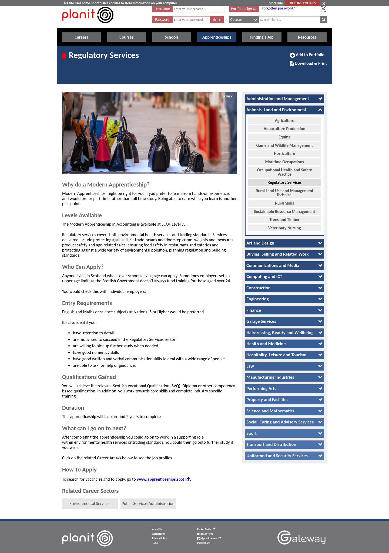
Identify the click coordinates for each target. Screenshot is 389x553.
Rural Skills (284, 202)
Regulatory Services (284, 182)
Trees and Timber (285, 219)
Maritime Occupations (284, 161)
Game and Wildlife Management (284, 144)
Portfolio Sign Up (244, 8)
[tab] (284, 98)
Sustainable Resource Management (284, 210)
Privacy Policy (159, 538)
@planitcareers (209, 538)
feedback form (205, 533)
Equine (284, 136)
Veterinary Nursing (284, 227)
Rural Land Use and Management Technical (284, 192)
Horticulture (284, 153)
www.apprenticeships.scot (163, 479)
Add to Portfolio (307, 57)
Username (162, 8)
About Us (157, 529)
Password (162, 19)
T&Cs (154, 543)
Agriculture (284, 120)
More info (276, 3)
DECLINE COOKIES (303, 3)
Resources (307, 37)
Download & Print (308, 65)
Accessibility (158, 533)
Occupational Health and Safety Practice (284, 172)
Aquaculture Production (284, 128)
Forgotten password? (278, 8)
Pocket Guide (206, 529)
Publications (203, 543)
